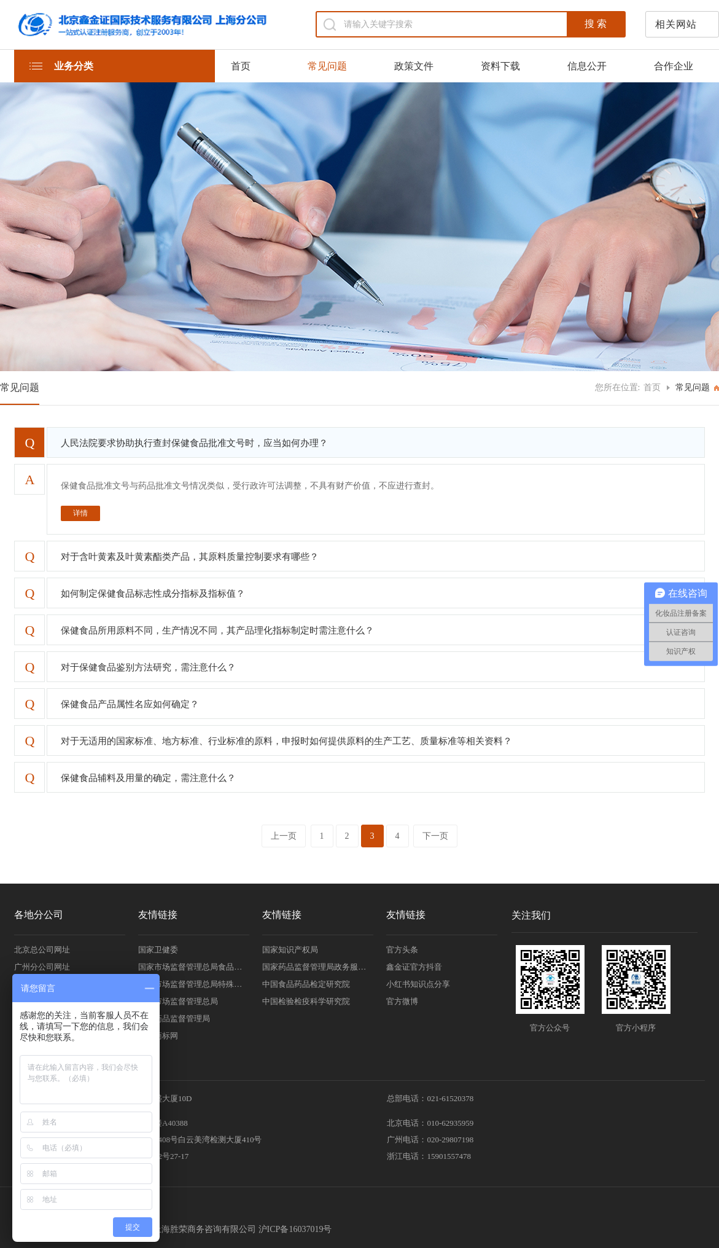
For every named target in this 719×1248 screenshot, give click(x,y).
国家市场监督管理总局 (178, 1001)
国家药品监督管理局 (174, 1018)
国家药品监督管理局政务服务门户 (317, 966)
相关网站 (676, 24)
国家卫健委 (158, 949)
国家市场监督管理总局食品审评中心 (193, 966)
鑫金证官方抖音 (414, 966)
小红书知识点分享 (418, 984)
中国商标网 (158, 1035)
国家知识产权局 (290, 949)
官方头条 (402, 949)
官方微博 (402, 1001)
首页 (241, 66)
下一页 (435, 836)
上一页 (284, 836)
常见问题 (327, 66)
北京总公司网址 (42, 949)
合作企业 (673, 66)
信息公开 (587, 66)
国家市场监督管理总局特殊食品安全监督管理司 (193, 984)
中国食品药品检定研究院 (306, 984)
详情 (80, 513)
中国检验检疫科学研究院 (306, 1001)
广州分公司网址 (42, 966)
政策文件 (413, 66)
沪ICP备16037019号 (295, 1229)
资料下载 (500, 66)
